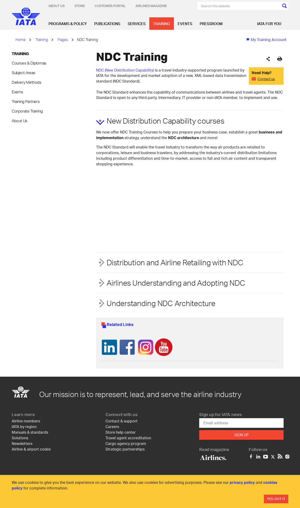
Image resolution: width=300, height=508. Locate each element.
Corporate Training (27, 111)
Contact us (266, 78)
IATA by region (24, 426)
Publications (107, 23)
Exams (17, 91)
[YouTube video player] (131, 193)
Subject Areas (23, 72)
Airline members (26, 420)
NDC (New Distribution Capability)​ (125, 70)
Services (137, 23)
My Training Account (266, 39)
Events (185, 23)
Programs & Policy (68, 23)
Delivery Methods (26, 82)
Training (161, 23)
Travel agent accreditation (128, 437)
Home (20, 39)
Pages (63, 39)
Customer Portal (110, 6)
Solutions (20, 437)
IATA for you (269, 23)
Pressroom (211, 23)
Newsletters (22, 443)
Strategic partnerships (125, 449)
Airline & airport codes (31, 449)
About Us (57, 6)
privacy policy (242, 482)
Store (80, 6)
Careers (112, 426)
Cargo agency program (125, 443)
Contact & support (121, 420)
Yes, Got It (276, 499)
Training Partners (26, 101)
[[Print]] (279, 59)
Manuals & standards (30, 432)
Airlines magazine (151, 6)
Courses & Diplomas (29, 62)
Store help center (120, 432)
